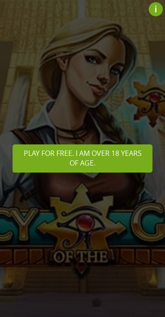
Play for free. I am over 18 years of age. (83, 158)
